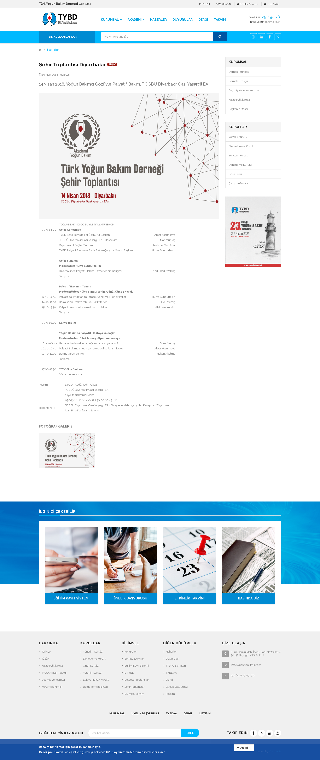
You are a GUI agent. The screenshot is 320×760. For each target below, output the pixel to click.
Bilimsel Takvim (134, 693)
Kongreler (130, 651)
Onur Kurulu (236, 174)
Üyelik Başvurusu (177, 686)
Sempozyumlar (134, 658)
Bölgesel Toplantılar (136, 679)
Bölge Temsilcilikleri (95, 686)
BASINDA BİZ (248, 598)
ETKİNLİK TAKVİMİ (190, 598)
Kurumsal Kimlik (52, 686)
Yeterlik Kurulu (238, 136)
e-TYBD (129, 672)
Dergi (169, 679)
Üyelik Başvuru (249, 4)
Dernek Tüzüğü (238, 81)
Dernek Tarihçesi (239, 71)
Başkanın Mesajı (238, 109)
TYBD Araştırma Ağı (54, 672)
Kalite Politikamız (239, 99)
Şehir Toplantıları (134, 686)
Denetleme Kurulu (240, 164)
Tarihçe (46, 651)
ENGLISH (204, 4)
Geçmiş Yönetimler (53, 679)
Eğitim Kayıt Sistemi (136, 665)
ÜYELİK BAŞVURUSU (130, 598)
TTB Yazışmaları (176, 665)
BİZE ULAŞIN (223, 4)
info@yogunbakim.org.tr (265, 21)
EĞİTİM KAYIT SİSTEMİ (71, 598)
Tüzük (45, 658)
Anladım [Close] (244, 747)
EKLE (190, 733)
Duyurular (172, 658)
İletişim (170, 693)
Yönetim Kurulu (238, 155)
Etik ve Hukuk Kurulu (242, 146)
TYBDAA (171, 672)
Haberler (53, 50)
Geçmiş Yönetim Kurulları (244, 90)
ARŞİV (112, 64)
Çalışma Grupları (239, 183)
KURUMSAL (117, 713)
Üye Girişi (273, 4)
